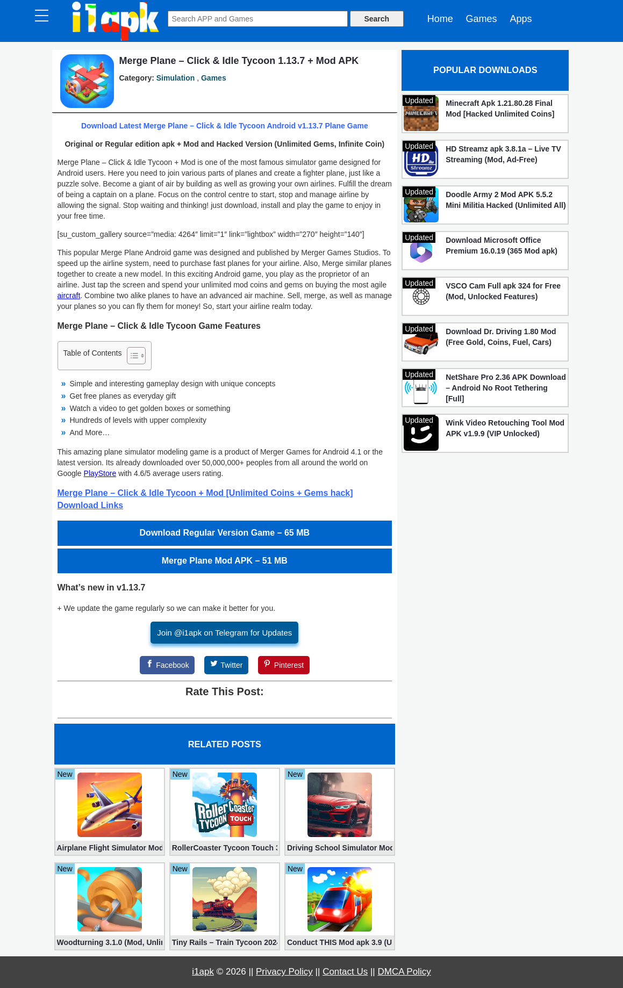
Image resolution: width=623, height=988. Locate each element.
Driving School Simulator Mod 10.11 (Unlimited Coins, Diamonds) (339, 847)
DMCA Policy (404, 972)
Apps (521, 18)
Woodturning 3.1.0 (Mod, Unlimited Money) (109, 942)
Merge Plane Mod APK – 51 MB (225, 560)
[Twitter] (226, 665)
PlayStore (100, 473)
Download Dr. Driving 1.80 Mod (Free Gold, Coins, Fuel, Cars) (501, 337)
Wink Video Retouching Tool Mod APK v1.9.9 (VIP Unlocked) (505, 428)
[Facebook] (167, 665)
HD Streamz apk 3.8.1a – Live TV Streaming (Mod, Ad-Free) (503, 154)
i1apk (203, 972)
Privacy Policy (284, 972)
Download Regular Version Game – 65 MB (225, 532)
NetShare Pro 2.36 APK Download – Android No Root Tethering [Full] (506, 388)
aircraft (69, 295)
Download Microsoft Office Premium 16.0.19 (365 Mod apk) (501, 245)
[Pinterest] (284, 665)
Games (481, 18)
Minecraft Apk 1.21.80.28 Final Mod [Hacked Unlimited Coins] (500, 108)
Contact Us (345, 972)
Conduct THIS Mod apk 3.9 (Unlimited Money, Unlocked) (339, 942)
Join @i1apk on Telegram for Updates (224, 632)
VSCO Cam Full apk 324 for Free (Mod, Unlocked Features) (503, 291)
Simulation (175, 78)
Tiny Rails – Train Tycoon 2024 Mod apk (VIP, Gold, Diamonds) (224, 942)
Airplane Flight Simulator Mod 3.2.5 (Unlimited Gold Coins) (109, 847)
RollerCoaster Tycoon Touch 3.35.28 (224, 847)
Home (440, 18)
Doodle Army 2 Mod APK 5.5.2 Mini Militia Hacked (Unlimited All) (506, 200)
